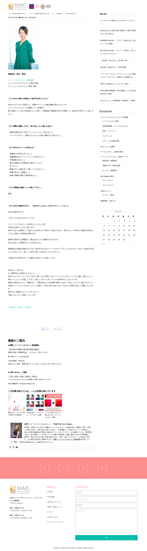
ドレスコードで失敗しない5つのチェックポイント (117, 22)
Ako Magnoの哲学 (107, 176)
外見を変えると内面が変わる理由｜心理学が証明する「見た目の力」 (118, 32)
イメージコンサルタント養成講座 (21, 80)
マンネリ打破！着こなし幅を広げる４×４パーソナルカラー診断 (53, 415)
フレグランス (107, 136)
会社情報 (51, 497)
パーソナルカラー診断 (110, 121)
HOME (50, 492)
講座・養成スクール (55, 507)
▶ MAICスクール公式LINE (18, 357)
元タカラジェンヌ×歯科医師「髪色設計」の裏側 (117, 100)
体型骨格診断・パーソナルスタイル (115, 126)
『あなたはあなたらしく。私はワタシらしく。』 (36, 442)
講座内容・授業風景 (109, 161)
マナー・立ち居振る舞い (111, 141)
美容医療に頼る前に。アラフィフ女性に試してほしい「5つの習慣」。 (118, 42)
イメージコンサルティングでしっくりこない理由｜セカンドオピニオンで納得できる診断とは (118, 75)
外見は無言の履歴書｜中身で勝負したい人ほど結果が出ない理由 (118, 92)
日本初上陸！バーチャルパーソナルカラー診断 (34, 414)
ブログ (50, 512)
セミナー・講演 (108, 195)
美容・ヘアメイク (108, 131)
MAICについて (106, 191)
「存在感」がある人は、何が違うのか (114, 60)
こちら (10, 379)
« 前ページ (44, 329)
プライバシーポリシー (56, 522)
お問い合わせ (53, 517)
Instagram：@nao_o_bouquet (19, 307)
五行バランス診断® (108, 147)
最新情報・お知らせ (108, 201)
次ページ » (57, 329)
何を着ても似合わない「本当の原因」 (114, 67)
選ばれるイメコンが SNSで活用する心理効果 (16, 414)
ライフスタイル (108, 185)
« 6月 (103, 243)
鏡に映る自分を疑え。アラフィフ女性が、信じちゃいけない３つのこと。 (118, 52)
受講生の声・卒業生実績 (27, 17)
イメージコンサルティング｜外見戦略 (114, 117)
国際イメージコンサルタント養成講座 (67, 439)
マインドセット (108, 180)
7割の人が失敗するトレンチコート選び (114, 84)
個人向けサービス (54, 502)
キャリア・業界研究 (109, 170)
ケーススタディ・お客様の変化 (112, 152)
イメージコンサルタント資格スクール (114, 157)
